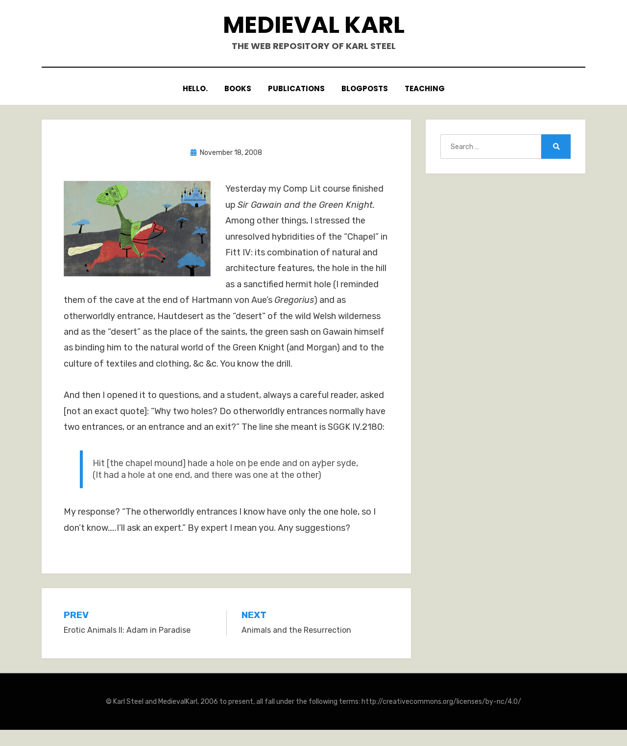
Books (237, 89)
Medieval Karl (314, 24)
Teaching (425, 89)
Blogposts (364, 89)
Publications (296, 89)
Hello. (195, 89)
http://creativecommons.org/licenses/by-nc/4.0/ (441, 701)
